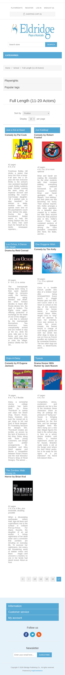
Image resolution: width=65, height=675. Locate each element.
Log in (38, 8)
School (16, 68)
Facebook (26, 634)
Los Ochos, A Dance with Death (16, 245)
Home (7, 68)
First (23, 579)
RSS (38, 634)
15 (47, 579)
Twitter (32, 634)
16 (53, 579)
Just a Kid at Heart (15, 130)
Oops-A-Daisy (12, 358)
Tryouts (38, 358)
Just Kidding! (41, 130)
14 (41, 579)
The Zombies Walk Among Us (15, 471)
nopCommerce (36, 671)
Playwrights (16, 8)
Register (29, 8)
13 (35, 579)
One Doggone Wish (44, 244)
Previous (29, 579)
